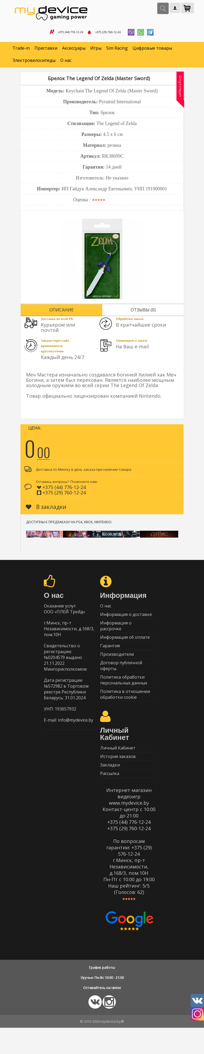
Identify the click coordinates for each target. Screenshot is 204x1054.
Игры (95, 50)
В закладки (46, 509)
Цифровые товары (152, 50)
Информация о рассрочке (115, 633)
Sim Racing (117, 50)
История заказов (118, 778)
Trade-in (21, 50)
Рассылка (109, 799)
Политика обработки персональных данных (123, 696)
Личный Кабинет (117, 768)
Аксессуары (74, 50)
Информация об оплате (125, 646)
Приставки (46, 50)
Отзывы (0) (143, 312)
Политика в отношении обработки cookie (125, 712)
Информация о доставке (126, 619)
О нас (65, 63)
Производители (117, 667)
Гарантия (110, 656)
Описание (61, 312)
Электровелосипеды (34, 63)
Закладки (110, 788)
